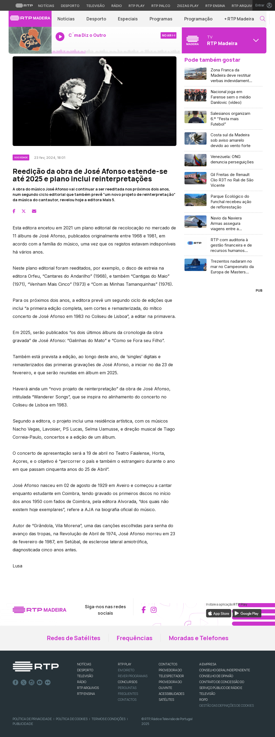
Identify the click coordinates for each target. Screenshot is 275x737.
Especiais (128, 19)
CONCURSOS (127, 682)
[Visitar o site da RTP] (24, 5)
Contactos (127, 699)
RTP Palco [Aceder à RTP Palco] (160, 6)
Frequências (135, 638)
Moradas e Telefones (199, 638)
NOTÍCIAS (84, 664)
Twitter (24, 682)
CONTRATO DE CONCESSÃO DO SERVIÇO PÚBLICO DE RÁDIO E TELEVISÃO (221, 688)
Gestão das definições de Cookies (226, 705)
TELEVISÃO (85, 676)
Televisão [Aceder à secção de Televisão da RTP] (95, 6)
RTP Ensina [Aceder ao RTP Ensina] (215, 6)
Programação (198, 19)
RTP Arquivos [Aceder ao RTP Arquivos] (244, 6)
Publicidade (23, 723)
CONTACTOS (168, 664)
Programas (161, 19)
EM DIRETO (126, 670)
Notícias (66, 19)
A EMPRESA (207, 664)
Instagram (32, 682)
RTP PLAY (124, 664)
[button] (262, 19)
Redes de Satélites (73, 638)
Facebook (16, 682)
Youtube (40, 682)
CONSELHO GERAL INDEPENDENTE (224, 670)
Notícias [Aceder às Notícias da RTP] (46, 6)
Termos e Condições (108, 719)
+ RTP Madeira (239, 19)
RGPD (203, 699)
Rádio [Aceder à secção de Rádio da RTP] (116, 6)
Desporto (96, 19)
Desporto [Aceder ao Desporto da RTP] (70, 6)
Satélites (166, 699)
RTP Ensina (86, 693)
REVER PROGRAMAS (132, 676)
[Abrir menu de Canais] (223, 40)
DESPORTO (85, 670)
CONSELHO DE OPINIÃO (216, 676)
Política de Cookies (72, 719)
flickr (48, 682)
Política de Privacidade (32, 719)
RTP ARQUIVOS (88, 687)
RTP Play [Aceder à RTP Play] (137, 6)
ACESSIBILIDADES (171, 693)
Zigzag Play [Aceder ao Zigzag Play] (188, 6)
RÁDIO (81, 682)
